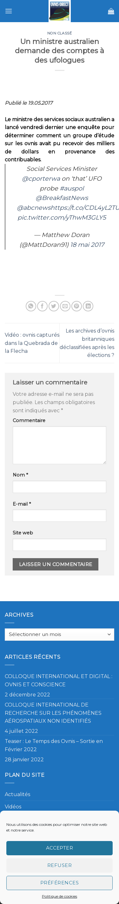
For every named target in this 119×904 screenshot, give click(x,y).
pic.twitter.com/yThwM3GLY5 (61, 217)
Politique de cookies (59, 896)
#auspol (72, 188)
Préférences (59, 883)
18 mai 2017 (87, 244)
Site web (23, 533)
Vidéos (13, 807)
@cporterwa (41, 178)
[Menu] (8, 11)
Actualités (17, 794)
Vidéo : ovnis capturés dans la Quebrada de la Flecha (32, 343)
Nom (20, 475)
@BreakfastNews (62, 198)
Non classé (59, 33)
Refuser (59, 865)
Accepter (59, 848)
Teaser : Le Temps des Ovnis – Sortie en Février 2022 (54, 745)
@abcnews (33, 207)
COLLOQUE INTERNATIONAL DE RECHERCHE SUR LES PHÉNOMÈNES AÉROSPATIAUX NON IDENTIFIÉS (53, 713)
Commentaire (29, 420)
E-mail (22, 504)
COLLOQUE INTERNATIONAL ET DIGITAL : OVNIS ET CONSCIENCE (58, 680)
